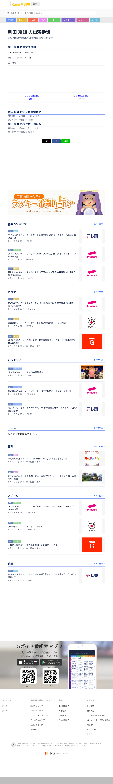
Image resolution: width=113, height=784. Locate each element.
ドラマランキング (37, 711)
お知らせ (90, 734)
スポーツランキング (38, 729)
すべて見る (99, 224)
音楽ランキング (36, 725)
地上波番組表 (64, 706)
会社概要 (90, 706)
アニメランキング (37, 720)
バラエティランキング (39, 715)
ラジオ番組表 (64, 720)
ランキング (68, 19)
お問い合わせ (92, 729)
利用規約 (90, 711)
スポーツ (54, 19)
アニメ (33, 19)
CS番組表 (62, 715)
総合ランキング (36, 706)
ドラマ (22, 19)
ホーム (95, 19)
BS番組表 (62, 711)
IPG (14, 63)
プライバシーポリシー (96, 715)
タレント (82, 19)
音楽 (43, 19)
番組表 (11, 19)
